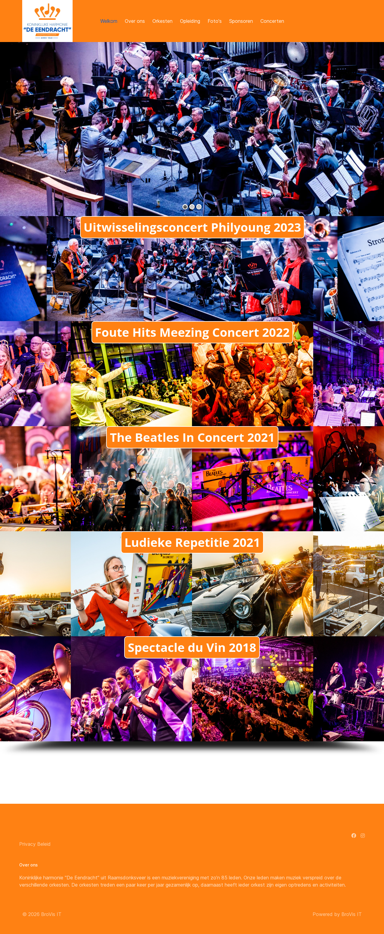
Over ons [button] (135, 21)
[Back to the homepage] (47, 21)
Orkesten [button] (162, 21)
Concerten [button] (272, 21)
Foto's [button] (215, 21)
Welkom (108, 21)
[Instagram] (363, 836)
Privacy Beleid (35, 844)
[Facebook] (353, 836)
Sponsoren (241, 21)
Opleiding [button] (190, 21)
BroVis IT (51, 914)
